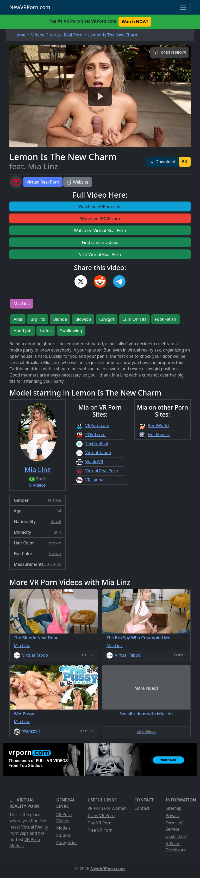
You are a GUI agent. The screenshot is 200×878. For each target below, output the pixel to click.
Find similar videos (100, 242)
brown (55, 543)
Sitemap (174, 808)
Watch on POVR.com (100, 218)
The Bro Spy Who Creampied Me (138, 638)
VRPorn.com (97, 425)
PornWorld (158, 425)
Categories (66, 842)
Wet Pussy (24, 714)
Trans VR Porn (101, 815)
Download (162, 162)
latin (57, 532)
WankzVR (94, 462)
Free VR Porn (100, 830)
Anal (18, 319)
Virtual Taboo (98, 452)
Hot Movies (159, 434)
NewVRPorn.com (29, 7)
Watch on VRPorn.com (100, 206)
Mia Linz (22, 303)
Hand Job (23, 331)
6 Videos (37, 485)
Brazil (56, 521)
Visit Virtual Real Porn (100, 254)
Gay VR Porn (100, 823)
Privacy (172, 815)
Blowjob (83, 319)
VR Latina (94, 480)
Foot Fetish (165, 319)
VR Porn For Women (107, 808)
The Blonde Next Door (36, 638)
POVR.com (95, 434)
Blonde (60, 319)
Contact (141, 808)
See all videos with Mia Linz (146, 714)
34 (59, 511)
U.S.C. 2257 (176, 836)
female (54, 500)
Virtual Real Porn (43, 182)
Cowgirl (106, 319)
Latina (46, 331)
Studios (63, 835)
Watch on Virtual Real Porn (100, 230)
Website (77, 182)
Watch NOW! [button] (135, 21)
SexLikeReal (96, 444)
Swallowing (71, 331)
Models (63, 828)
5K (184, 162)
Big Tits (37, 319)
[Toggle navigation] (183, 7)
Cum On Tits (134, 319)
